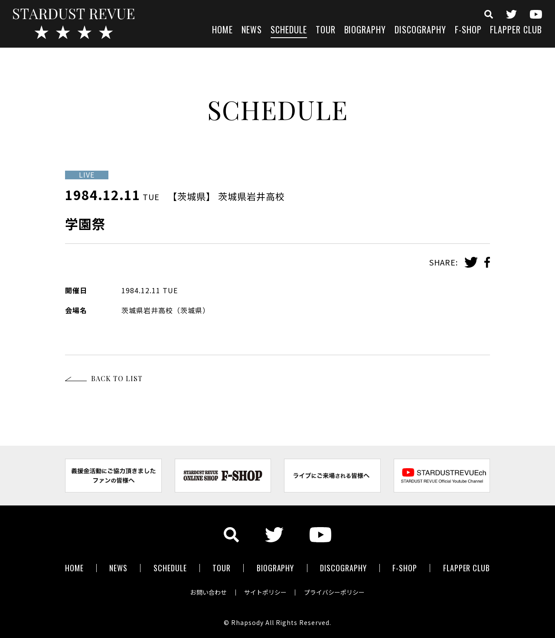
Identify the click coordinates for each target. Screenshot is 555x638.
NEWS (252, 30)
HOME (222, 30)
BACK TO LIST (117, 378)
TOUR (326, 30)
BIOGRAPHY (365, 30)
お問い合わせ (208, 592)
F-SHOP (468, 30)
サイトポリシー (265, 592)
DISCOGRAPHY (420, 30)
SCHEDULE (289, 30)
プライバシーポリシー (334, 592)
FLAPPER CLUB (516, 30)
